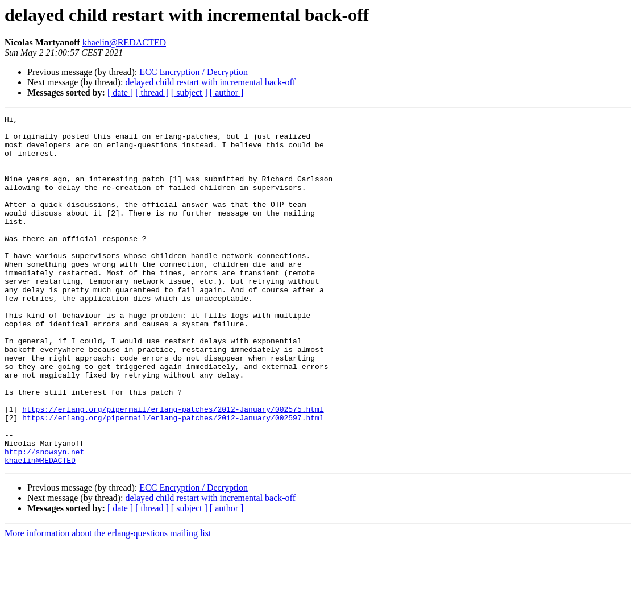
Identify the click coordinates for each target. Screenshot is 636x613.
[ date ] (120, 92)
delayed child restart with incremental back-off (210, 82)
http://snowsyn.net (44, 520)
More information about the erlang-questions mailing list (108, 603)
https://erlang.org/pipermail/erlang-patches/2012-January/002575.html (172, 468)
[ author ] (227, 92)
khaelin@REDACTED (124, 42)
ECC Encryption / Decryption (193, 72)
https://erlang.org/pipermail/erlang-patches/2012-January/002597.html (172, 479)
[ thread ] (152, 92)
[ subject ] (189, 92)
